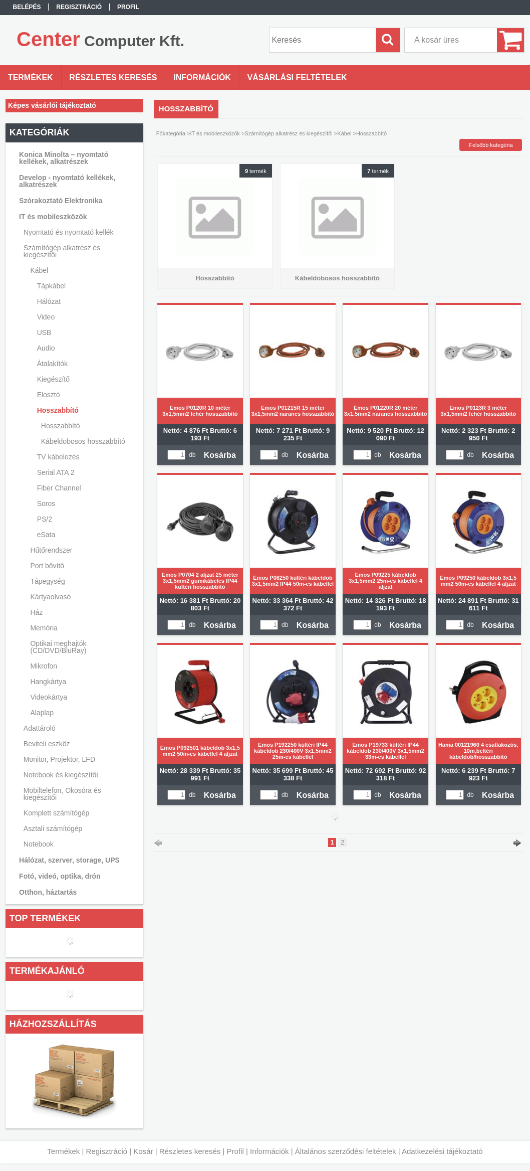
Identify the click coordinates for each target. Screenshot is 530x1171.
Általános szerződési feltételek (345, 1151)
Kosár (143, 1151)
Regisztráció (107, 1151)
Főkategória (170, 133)
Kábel (344, 133)
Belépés (27, 7)
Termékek (63, 1151)
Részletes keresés (190, 1151)
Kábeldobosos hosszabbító (83, 441)
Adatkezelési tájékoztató (442, 1151)
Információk (269, 1151)
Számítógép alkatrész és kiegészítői (288, 133)
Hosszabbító (60, 426)
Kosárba (220, 455)
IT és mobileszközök (214, 133)
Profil (235, 1151)
